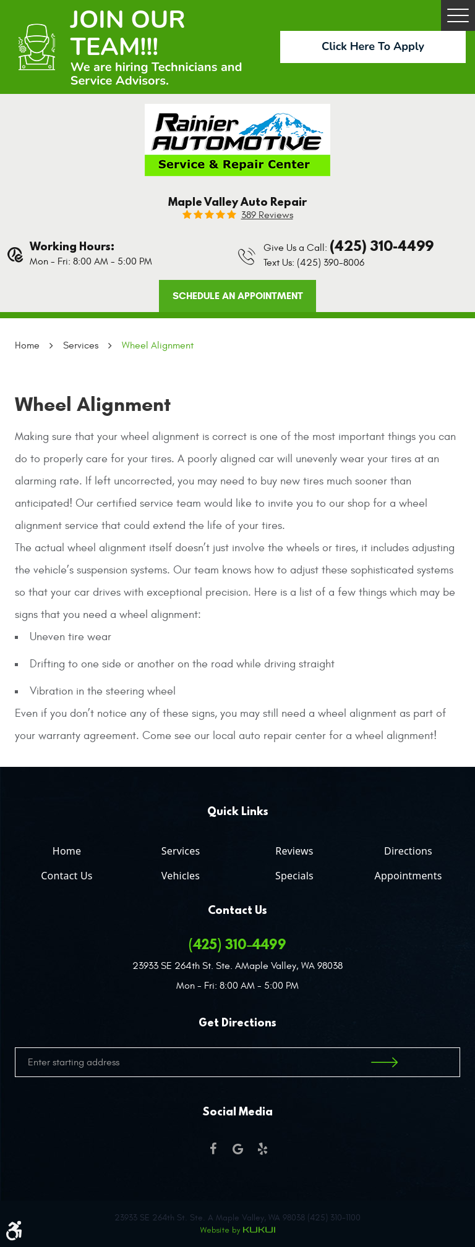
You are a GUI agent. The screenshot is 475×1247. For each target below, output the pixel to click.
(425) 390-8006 (330, 262)
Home (27, 345)
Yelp (262, 1148)
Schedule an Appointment (238, 296)
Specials (294, 875)
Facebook (212, 1148)
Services (80, 345)
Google (237, 1148)
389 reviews (267, 215)
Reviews (294, 851)
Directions (408, 851)
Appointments (408, 875)
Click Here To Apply (373, 46)
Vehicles (180, 875)
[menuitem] (67, 848)
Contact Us (66, 875)
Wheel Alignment (158, 345)
